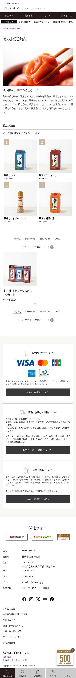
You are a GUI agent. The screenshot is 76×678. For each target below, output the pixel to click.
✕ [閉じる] (73, 650)
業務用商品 (66, 15)
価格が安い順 (30, 239)
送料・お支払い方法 (12, 631)
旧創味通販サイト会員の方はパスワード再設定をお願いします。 (46, 22)
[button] (45, 247)
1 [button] (48, 247)
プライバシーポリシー (13, 637)
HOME (5, 28)
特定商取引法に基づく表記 (15, 614)
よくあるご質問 (10, 609)
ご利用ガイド (9, 620)
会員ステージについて (13, 626)
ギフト (47, 15)
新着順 (57, 239)
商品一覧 (9, 15)
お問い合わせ (9, 643)
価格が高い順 (45, 239)
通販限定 (28, 15)
